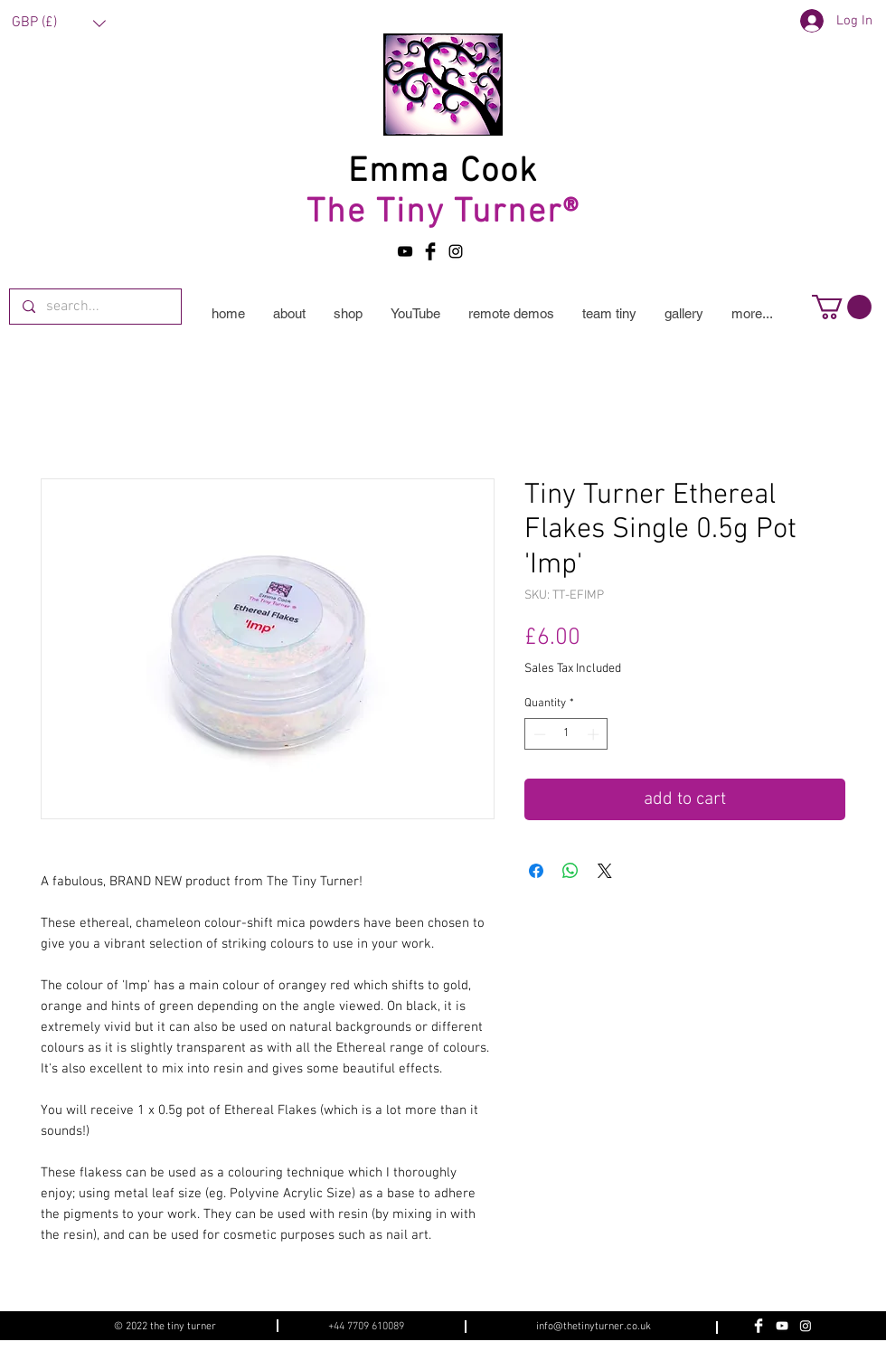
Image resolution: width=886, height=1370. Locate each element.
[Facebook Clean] (758, 1325)
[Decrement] (538, 734)
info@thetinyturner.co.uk (593, 1326)
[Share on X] (605, 871)
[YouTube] (405, 251)
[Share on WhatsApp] (570, 871)
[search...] (94, 306)
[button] (59, 23)
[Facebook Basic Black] (430, 251)
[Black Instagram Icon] (456, 251)
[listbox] (59, 23)
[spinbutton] (566, 734)
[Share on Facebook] (536, 871)
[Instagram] (805, 1325)
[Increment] (595, 734)
